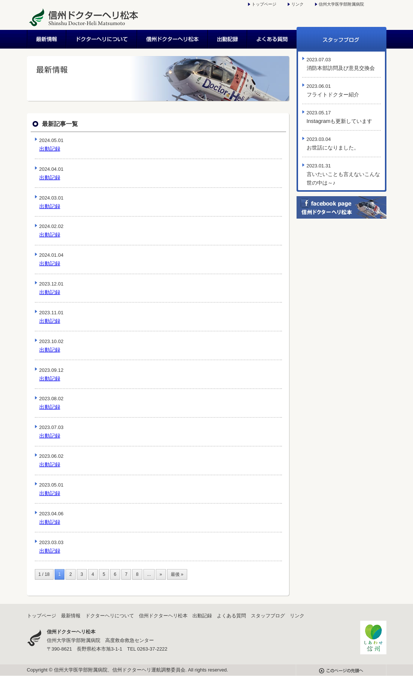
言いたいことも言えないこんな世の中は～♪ (343, 174)
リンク (297, 4)
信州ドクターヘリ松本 (172, 39)
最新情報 (47, 39)
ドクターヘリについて (102, 39)
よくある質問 (272, 39)
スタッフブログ (341, 39)
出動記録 (228, 39)
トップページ (264, 4)
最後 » (177, 574)
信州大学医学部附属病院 (341, 4)
